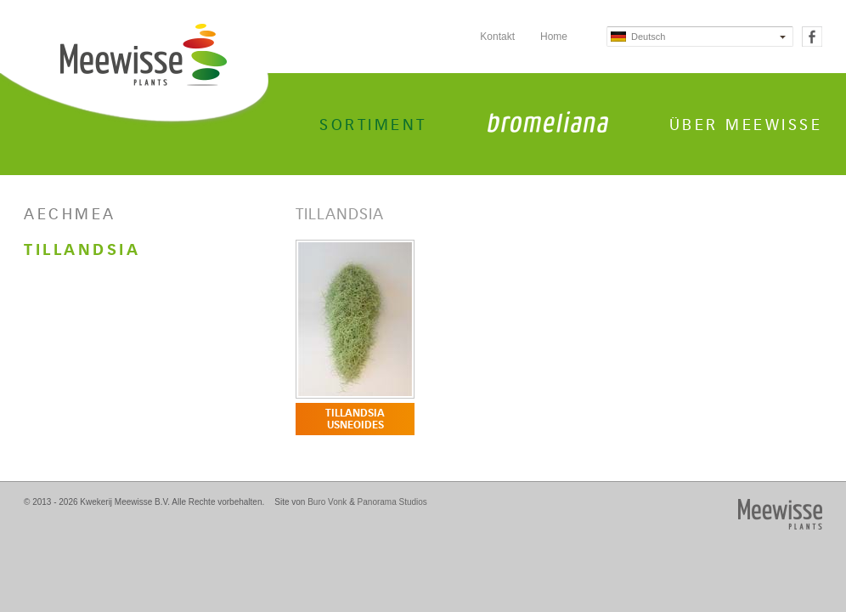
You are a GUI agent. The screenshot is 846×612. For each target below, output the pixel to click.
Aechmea (70, 214)
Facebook (812, 36)
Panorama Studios (392, 502)
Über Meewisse (746, 125)
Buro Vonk (327, 502)
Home (553, 36)
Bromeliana (548, 122)
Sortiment (373, 125)
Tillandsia (82, 250)
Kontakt (497, 36)
